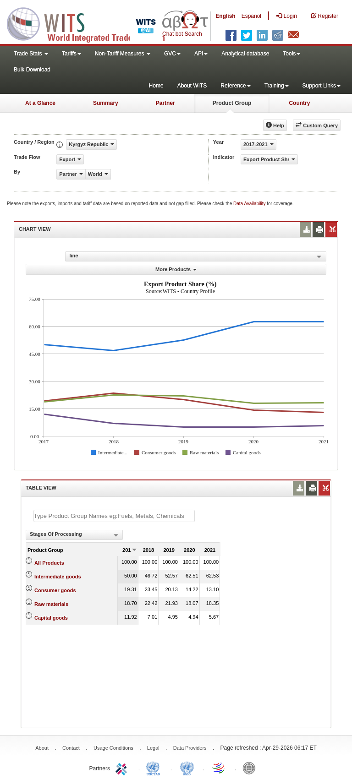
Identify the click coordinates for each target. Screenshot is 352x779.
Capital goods (51, 618)
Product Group (232, 103)
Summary (105, 103)
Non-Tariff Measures (122, 53)
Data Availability (250, 203)
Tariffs (71, 53)
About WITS (192, 85)
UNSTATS (187, 767)
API (201, 53)
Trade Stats (31, 53)
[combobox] (74, 535)
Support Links (321, 85)
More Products (176, 269)
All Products (49, 563)
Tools (291, 53)
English (225, 16)
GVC (172, 53)
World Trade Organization (219, 767)
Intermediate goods (57, 576)
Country (299, 103)
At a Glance (40, 103)
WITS (91, 23)
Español (251, 16)
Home (156, 85)
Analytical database (245, 53)
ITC (123, 767)
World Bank (251, 767)
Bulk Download (32, 69)
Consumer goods (55, 590)
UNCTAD (155, 767)
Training (276, 85)
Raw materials (51, 604)
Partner (165, 103)
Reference (235, 85)
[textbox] (114, 516)
